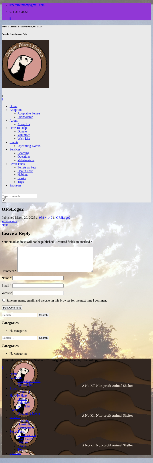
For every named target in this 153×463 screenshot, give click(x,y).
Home (13, 106)
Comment (9, 276)
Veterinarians (26, 160)
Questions (24, 156)
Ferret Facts (17, 163)
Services (15, 149)
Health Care (25, 171)
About (14, 120)
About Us (24, 124)
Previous (9, 221)
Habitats (23, 174)
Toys (21, 181)
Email (7, 290)
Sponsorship (25, 117)
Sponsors (15, 185)
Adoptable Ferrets (29, 113)
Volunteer (24, 135)
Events (14, 142)
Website (7, 297)
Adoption (16, 109)
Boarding (23, 153)
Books (22, 178)
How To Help (18, 127)
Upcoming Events (29, 145)
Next (7, 224)
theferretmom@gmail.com (27, 5)
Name (7, 283)
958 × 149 (45, 217)
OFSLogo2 (63, 217)
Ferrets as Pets (27, 167)
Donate (22, 131)
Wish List (24, 138)
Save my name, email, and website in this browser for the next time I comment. (57, 305)
